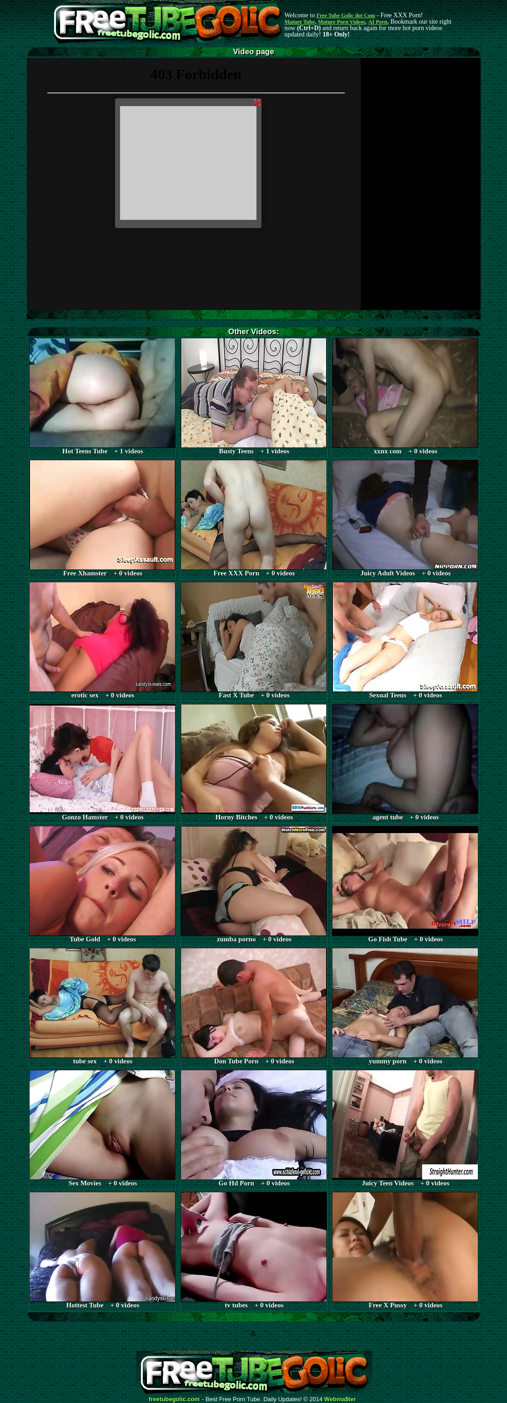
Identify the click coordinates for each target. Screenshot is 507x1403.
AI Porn (377, 22)
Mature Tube (300, 22)
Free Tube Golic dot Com (345, 15)
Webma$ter (340, 1399)
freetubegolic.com (174, 1399)
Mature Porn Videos (341, 22)
